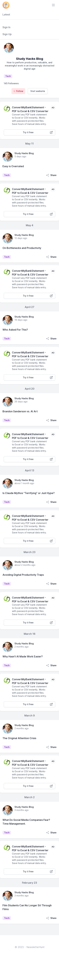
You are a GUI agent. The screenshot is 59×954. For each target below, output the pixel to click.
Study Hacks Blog (24, 153)
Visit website (37, 91)
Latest (6, 14)
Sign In (6, 27)
